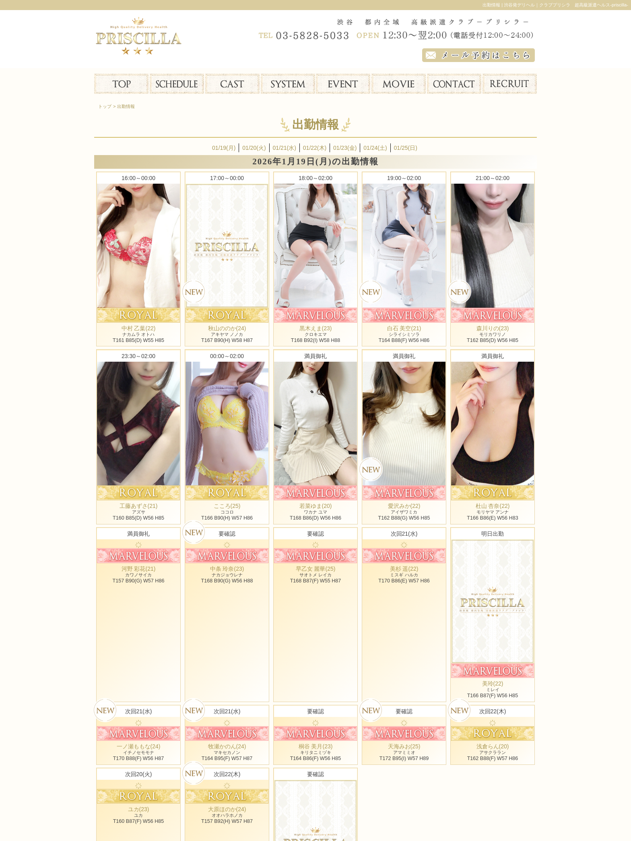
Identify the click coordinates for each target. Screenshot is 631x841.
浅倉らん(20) (492, 746)
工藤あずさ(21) (139, 506)
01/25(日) (405, 148)
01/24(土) (375, 148)
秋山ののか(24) (227, 328)
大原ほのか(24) (227, 809)
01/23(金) (345, 148)
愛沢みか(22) (404, 506)
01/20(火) (254, 148)
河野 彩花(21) (139, 569)
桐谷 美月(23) (316, 746)
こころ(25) (227, 506)
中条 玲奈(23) (227, 569)
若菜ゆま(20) (315, 506)
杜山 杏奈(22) (493, 506)
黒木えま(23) (315, 328)
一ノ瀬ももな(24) (139, 746)
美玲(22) (492, 683)
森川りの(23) (492, 328)
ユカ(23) (138, 809)
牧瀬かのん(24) (227, 746)
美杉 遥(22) (404, 569)
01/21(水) (284, 148)
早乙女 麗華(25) (316, 569)
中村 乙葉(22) (139, 328)
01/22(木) (314, 148)
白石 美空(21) (404, 328)
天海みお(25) (404, 746)
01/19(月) (223, 148)
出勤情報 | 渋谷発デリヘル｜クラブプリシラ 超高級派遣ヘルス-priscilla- (555, 4)
